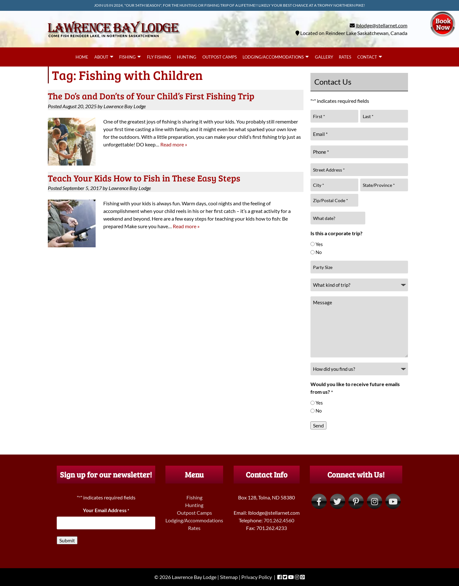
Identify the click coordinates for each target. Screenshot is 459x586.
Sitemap (229, 577)
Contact (367, 57)
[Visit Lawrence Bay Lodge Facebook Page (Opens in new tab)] (319, 501)
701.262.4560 (279, 520)
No (319, 252)
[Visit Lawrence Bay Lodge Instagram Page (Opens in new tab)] (374, 501)
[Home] (114, 39)
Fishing (127, 57)
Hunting (186, 57)
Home (82, 57)
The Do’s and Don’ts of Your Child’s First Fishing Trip (151, 96)
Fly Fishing (159, 57)
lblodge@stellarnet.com (381, 25)
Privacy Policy (256, 577)
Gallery (324, 57)
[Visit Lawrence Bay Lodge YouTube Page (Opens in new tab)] (393, 501)
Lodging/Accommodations (273, 57)
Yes (319, 244)
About (101, 57)
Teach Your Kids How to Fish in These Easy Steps (144, 178)
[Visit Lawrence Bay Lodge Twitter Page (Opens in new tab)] (337, 501)
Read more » (173, 144)
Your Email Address (106, 510)
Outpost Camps (219, 57)
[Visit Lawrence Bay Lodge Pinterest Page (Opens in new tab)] (356, 501)
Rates (345, 57)
